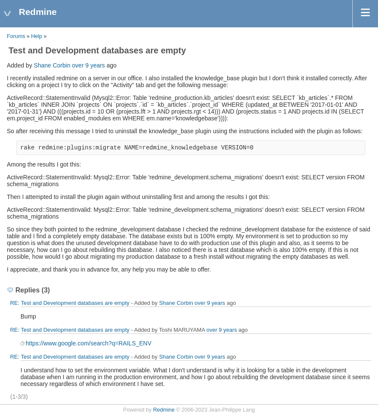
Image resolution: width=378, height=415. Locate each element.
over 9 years (88, 65)
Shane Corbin (52, 65)
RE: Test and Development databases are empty (69, 303)
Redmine (163, 410)
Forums (16, 36)
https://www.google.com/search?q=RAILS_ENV (89, 343)
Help (36, 36)
